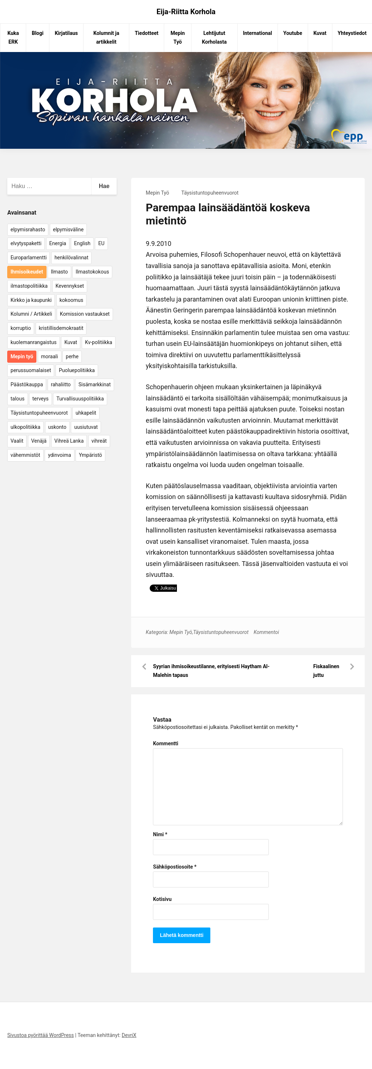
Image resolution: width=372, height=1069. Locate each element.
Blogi (37, 33)
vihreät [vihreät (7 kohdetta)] (99, 441)
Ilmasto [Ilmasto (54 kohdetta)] (59, 272)
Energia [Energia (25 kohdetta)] (57, 243)
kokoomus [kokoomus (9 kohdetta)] (71, 300)
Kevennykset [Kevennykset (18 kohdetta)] (70, 286)
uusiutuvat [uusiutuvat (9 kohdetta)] (86, 427)
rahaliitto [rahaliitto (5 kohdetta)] (61, 384)
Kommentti (165, 743)
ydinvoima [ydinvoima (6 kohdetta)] (59, 455)
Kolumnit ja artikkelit (106, 37)
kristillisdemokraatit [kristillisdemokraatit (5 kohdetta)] (61, 328)
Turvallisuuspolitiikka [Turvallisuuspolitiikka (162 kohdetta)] (80, 399)
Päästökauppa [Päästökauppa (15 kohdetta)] (27, 384)
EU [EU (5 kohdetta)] (101, 243)
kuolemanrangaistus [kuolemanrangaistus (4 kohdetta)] (34, 342)
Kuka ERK (13, 37)
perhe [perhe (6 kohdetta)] (72, 356)
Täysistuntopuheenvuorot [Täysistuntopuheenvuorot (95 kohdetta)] (39, 413)
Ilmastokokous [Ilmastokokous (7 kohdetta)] (92, 272)
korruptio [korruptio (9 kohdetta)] (21, 328)
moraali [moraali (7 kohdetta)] (49, 356)
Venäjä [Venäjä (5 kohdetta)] (38, 441)
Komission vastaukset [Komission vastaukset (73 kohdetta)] (85, 314)
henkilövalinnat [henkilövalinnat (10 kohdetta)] (71, 257)
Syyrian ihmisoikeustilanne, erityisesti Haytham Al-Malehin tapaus (211, 670)
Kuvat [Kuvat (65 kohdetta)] (70, 342)
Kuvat (320, 33)
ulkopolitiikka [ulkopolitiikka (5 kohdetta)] (25, 427)
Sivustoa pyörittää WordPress (40, 1035)
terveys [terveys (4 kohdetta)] (40, 399)
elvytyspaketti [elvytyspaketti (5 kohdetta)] (26, 243)
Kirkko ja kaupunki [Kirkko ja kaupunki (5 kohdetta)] (31, 300)
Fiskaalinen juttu (326, 670)
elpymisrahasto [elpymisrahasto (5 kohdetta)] (28, 229)
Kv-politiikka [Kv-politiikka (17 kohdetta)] (98, 342)
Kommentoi (266, 632)
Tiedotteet (146, 33)
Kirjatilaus (66, 33)
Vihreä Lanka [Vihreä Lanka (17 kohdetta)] (69, 441)
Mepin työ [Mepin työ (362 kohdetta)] (22, 356)
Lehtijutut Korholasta (214, 37)
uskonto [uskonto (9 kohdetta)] (57, 427)
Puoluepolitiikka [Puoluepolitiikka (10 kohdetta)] (77, 370)
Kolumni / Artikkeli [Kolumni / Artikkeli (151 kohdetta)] (31, 314)
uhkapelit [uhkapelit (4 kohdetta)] (86, 413)
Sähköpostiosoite (175, 867)
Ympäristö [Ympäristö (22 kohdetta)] (90, 455)
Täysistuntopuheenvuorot (210, 193)
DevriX (129, 1035)
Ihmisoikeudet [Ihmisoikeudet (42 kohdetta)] (27, 272)
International (257, 33)
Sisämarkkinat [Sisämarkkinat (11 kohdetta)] (94, 384)
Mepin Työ (177, 37)
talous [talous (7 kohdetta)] (18, 399)
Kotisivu (162, 899)
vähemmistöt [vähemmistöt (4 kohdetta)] (25, 455)
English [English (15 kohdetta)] (82, 243)
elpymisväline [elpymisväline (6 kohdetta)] (68, 229)
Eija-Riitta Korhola (186, 11)
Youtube (292, 33)
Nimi (160, 834)
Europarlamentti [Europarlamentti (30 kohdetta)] (28, 257)
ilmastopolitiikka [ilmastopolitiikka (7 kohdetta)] (29, 286)
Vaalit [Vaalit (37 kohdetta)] (17, 441)
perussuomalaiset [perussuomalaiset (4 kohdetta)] (31, 370)
